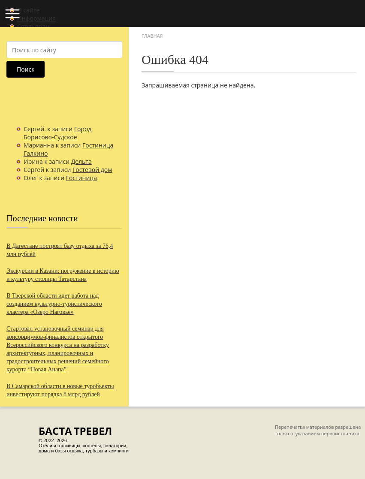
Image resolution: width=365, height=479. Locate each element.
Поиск (25, 69)
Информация (36, 18)
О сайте (28, 10)
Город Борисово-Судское (57, 133)
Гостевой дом (92, 170)
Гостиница (81, 178)
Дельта (81, 161)
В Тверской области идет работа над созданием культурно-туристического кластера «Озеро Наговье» (54, 303)
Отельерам (33, 26)
